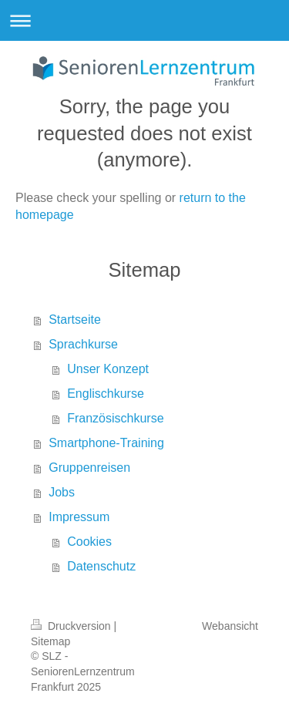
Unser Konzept (108, 368)
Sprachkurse (83, 344)
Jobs (62, 492)
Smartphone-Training (106, 442)
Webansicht (230, 626)
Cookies (89, 541)
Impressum (79, 516)
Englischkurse (105, 393)
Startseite (75, 319)
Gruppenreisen (89, 467)
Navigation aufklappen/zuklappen (144, 20)
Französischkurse (115, 418)
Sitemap (50, 641)
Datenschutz (101, 566)
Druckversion (72, 626)
